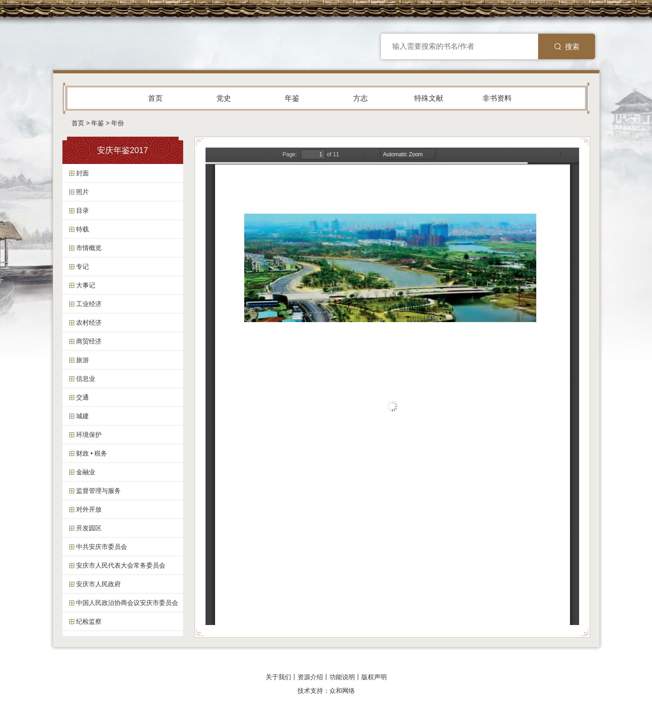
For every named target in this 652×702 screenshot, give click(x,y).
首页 (155, 98)
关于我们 (278, 677)
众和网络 (342, 690)
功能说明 (342, 677)
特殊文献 (428, 98)
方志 (360, 98)
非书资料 (497, 98)
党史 (223, 98)
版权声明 (374, 677)
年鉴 (292, 98)
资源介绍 (310, 677)
